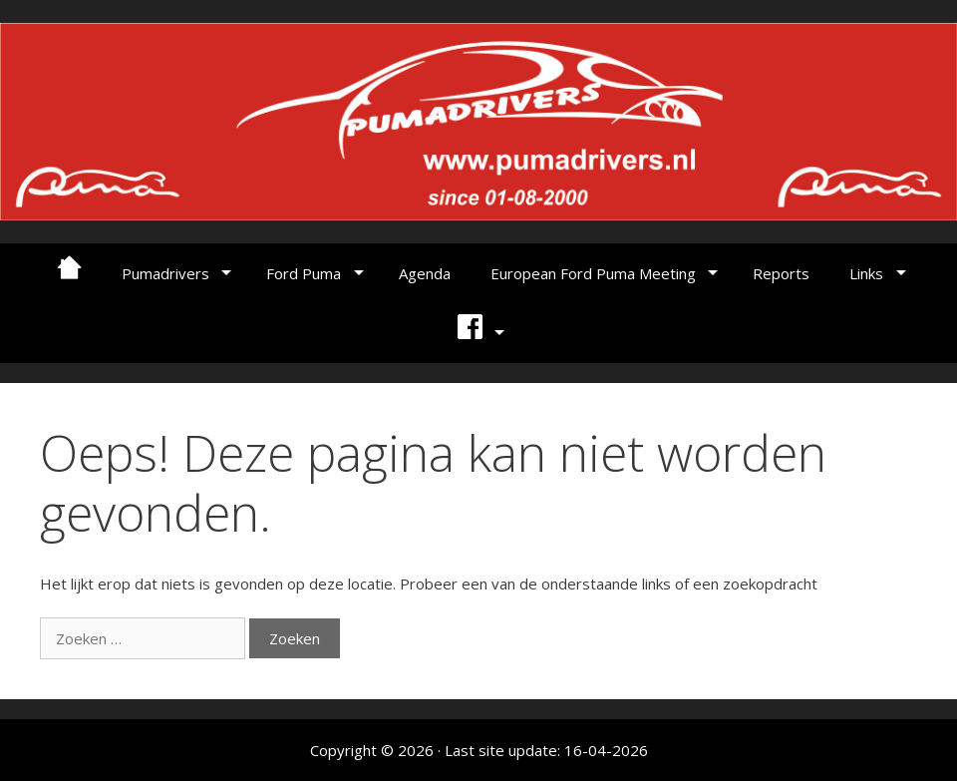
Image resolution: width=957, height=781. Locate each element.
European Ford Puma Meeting (593, 273)
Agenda (425, 273)
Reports (781, 273)
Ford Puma (303, 273)
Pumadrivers (165, 273)
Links (866, 273)
